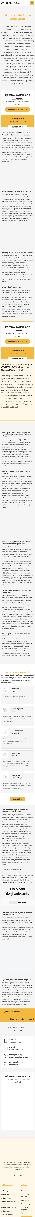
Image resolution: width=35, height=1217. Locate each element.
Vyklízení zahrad (6, 1190)
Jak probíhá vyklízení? (25, 1174)
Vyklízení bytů (5, 1173)
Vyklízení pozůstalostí (8, 1170)
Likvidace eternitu (7, 1194)
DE (21, 1154)
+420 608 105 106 (17, 127)
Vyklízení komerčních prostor (8, 1182)
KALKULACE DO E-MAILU (17, 109)
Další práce (25, 1179)
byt (18, 29)
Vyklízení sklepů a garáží (9, 1186)
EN (17, 1154)
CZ (14, 1154)
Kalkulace (26, 1196)
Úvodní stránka (26, 1170)
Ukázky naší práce (27, 1183)
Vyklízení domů (6, 1177)
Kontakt (23, 1192)
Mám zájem (17, 799)
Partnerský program (24, 1187)
